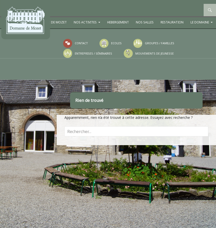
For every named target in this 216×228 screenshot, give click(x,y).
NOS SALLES (145, 22)
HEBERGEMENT (118, 22)
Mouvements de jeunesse (154, 53)
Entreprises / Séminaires (93, 53)
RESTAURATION (172, 22)
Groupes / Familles (159, 43)
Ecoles (116, 43)
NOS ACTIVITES (85, 22)
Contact (81, 43)
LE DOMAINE (199, 22)
